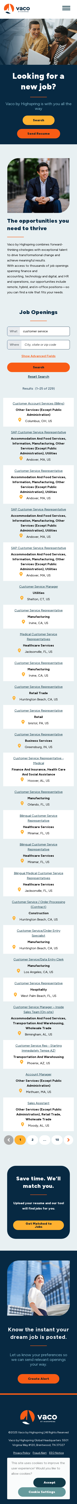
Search (38, 120)
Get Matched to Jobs (39, 1225)
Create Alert (38, 1379)
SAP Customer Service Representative (38, 432)
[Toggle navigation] (66, 7)
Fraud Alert (40, 1453)
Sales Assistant (38, 1103)
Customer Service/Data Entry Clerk (38, 959)
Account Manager (38, 1074)
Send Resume (38, 133)
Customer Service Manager (38, 586)
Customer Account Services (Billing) (38, 403)
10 (57, 1140)
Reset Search (38, 377)
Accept (49, 1482)
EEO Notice (56, 1453)
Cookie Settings (42, 1492)
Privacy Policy (21, 1453)
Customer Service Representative (38, 471)
